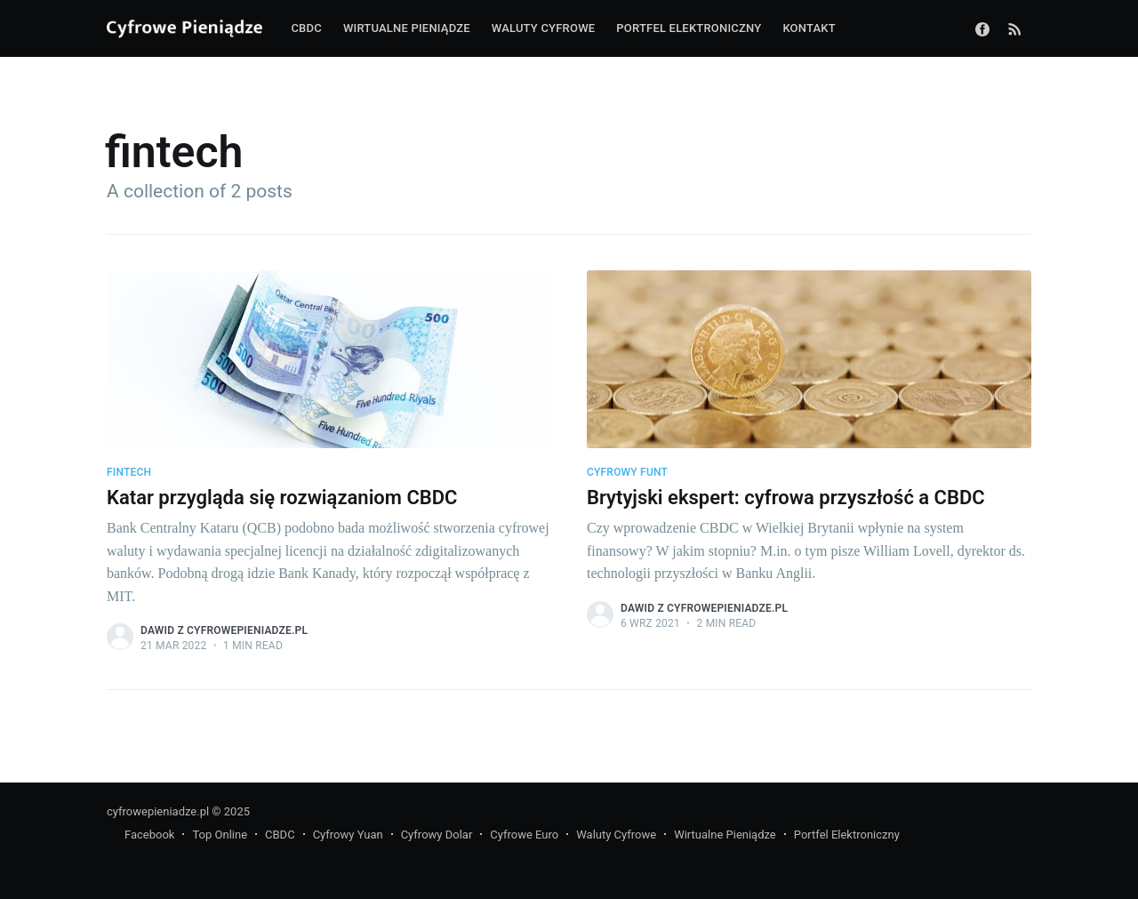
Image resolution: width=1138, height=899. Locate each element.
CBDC (306, 28)
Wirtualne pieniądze (406, 28)
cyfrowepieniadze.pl (158, 811)
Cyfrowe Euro (524, 834)
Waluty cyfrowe (544, 28)
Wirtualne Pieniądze (725, 834)
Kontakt (809, 28)
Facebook (149, 834)
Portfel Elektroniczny (847, 834)
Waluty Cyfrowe (616, 834)
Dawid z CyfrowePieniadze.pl (224, 630)
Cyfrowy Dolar (437, 834)
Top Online (219, 834)
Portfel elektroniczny (688, 28)
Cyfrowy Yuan (348, 834)
